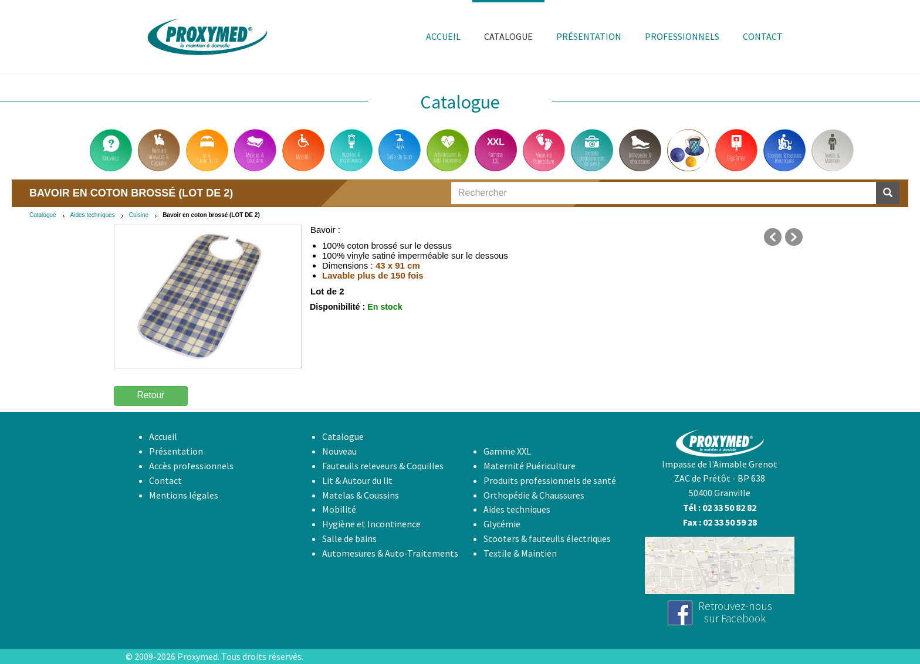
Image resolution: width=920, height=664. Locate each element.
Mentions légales (183, 495)
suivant (794, 237)
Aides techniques (92, 215)
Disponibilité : (337, 306)
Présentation (176, 451)
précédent (773, 237)
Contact (165, 480)
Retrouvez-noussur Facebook (735, 612)
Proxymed (197, 656)
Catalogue (42, 215)
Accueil (163, 436)
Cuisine (138, 215)
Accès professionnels (191, 466)
